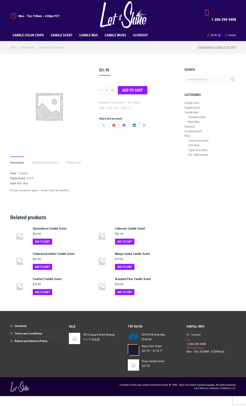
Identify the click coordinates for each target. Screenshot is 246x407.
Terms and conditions (28, 344)
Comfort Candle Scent (47, 290)
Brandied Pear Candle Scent (133, 290)
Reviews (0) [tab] (74, 173)
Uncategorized (193, 142)
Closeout (189, 137)
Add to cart (132, 101)
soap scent (126, 119)
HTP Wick (193, 156)
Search (232, 90)
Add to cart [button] (42, 252)
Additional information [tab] (45, 173)
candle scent (112, 119)
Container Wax (197, 128)
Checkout (20, 336)
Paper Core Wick (198, 161)
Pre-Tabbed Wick (198, 165)
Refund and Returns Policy (30, 352)
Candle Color (192, 113)
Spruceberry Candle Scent (49, 239)
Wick (187, 146)
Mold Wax (194, 132)
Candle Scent (117, 113)
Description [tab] (17, 173)
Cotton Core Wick (198, 151)
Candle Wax (191, 123)
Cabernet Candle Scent (130, 239)
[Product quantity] (106, 101)
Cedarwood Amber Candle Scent (54, 264)
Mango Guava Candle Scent (132, 264)
